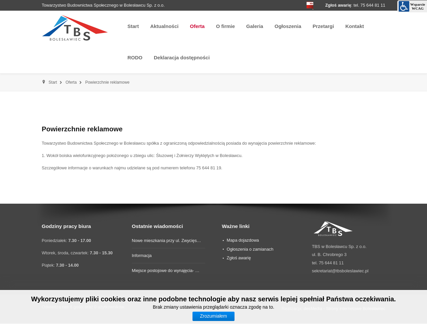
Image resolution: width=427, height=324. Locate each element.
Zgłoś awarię (239, 257)
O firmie (225, 26)
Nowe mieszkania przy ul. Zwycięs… (166, 240)
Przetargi (323, 26)
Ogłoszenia (288, 26)
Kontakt (354, 26)
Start (133, 26)
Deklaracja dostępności (182, 57)
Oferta (197, 26)
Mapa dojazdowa (243, 240)
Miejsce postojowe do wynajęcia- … (165, 270)
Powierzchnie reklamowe (82, 129)
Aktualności (164, 26)
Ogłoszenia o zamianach (250, 249)
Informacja (142, 255)
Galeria (254, 26)
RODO (134, 57)
